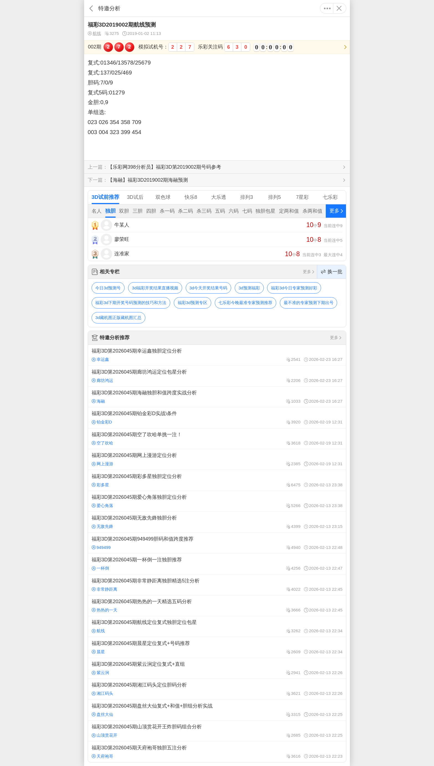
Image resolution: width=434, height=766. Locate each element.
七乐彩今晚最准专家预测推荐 (245, 302)
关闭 (339, 8)
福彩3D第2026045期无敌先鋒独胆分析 (217, 522)
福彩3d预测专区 (192, 302)
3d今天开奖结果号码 (208, 288)
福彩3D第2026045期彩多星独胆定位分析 (217, 480)
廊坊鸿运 (102, 380)
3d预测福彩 (249, 288)
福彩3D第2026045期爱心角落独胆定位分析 (217, 501)
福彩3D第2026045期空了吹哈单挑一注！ (217, 438)
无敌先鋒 (102, 526)
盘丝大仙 (102, 714)
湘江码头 (102, 693)
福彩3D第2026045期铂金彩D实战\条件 (217, 417)
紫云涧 (100, 672)
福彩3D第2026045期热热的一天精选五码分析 (217, 605)
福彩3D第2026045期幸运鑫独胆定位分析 (217, 355)
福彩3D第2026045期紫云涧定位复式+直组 (217, 668)
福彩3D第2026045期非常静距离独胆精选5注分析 (217, 584)
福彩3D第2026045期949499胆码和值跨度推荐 (217, 543)
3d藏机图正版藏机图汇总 (118, 317)
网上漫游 (102, 463)
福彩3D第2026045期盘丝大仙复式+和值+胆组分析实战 (217, 710)
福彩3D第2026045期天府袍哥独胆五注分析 (217, 751)
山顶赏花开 (104, 735)
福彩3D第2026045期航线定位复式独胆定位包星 (217, 626)
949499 (101, 547)
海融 (98, 401)
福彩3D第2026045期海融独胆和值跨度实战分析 (217, 397)
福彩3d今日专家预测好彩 (294, 288)
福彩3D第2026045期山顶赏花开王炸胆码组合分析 (217, 731)
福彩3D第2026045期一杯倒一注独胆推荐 (217, 564)
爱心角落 (102, 505)
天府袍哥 (102, 756)
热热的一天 (104, 610)
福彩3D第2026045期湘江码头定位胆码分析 (217, 689)
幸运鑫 (100, 359)
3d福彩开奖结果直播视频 (155, 288)
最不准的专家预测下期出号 (309, 302)
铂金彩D (102, 422)
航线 (94, 33)
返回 (91, 8)
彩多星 (100, 484)
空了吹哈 (102, 443)
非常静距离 (104, 589)
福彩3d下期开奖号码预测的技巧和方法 (130, 302)
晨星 (98, 651)
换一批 (331, 272)
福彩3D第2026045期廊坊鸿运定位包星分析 (217, 376)
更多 (327, 8)
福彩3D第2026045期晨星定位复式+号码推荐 (217, 647)
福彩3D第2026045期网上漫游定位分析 (217, 459)
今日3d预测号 (108, 288)
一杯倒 (100, 568)
